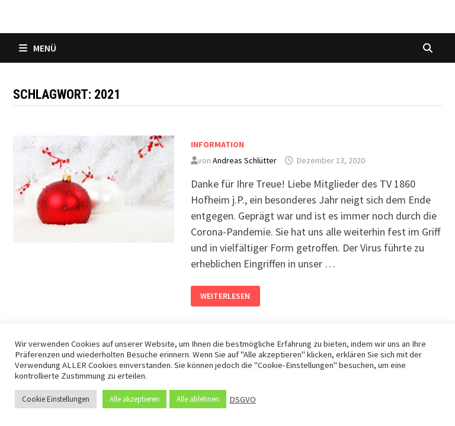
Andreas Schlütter (245, 160)
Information (217, 144)
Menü (37, 48)
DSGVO (242, 399)
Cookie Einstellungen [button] (55, 399)
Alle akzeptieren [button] (134, 399)
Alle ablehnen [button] (198, 399)
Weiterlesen (225, 293)
